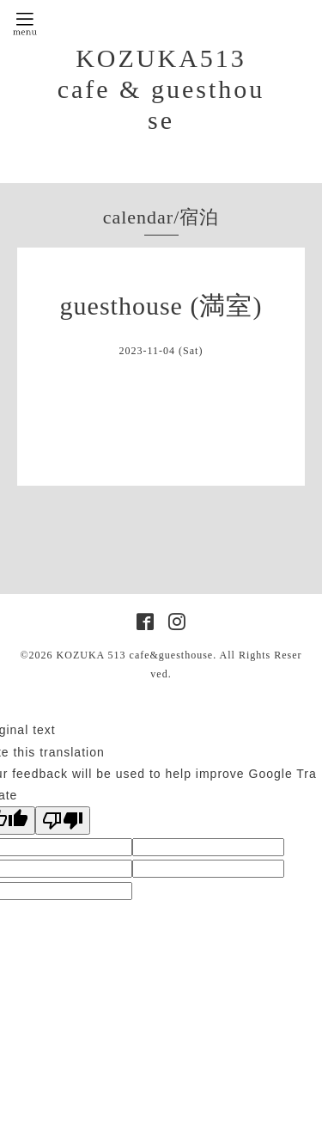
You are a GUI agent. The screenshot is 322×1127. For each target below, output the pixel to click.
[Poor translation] (62, 820)
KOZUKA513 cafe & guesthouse (161, 89)
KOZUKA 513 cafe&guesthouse (135, 655)
